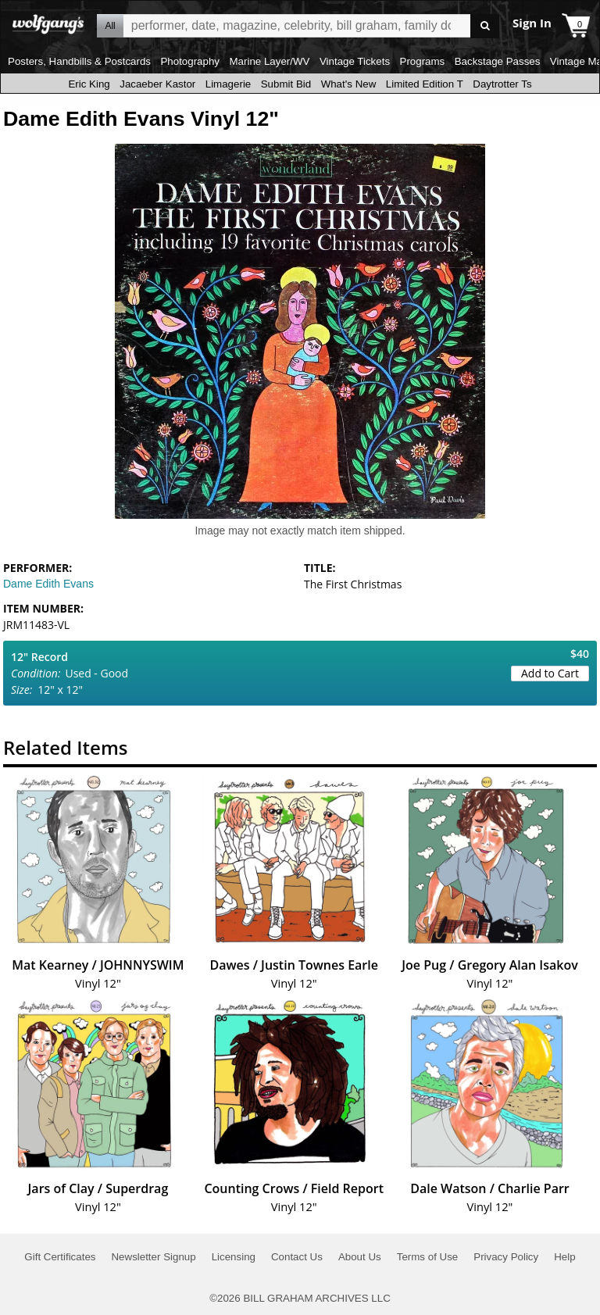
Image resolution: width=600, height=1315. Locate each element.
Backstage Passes (498, 61)
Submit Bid (286, 84)
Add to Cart (550, 673)
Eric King (88, 84)
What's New (349, 84)
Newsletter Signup (153, 1257)
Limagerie (228, 84)
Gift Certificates (59, 1257)
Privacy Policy (505, 1257)
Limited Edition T (424, 84)
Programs (422, 61)
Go (484, 26)
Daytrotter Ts (502, 84)
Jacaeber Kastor (157, 84)
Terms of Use (428, 1257)
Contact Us (297, 1257)
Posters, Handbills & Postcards (79, 61)
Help (564, 1257)
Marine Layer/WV (269, 61)
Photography (190, 61)
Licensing (233, 1257)
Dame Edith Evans (48, 583)
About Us (359, 1257)
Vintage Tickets (355, 61)
